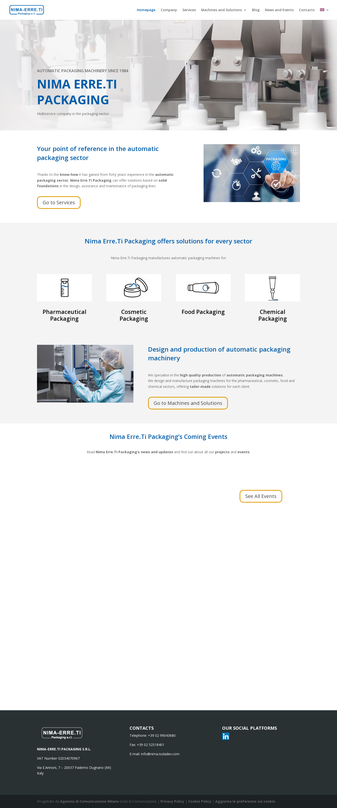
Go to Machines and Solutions (188, 403)
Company (169, 10)
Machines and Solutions (221, 10)
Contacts (307, 10)
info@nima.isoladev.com (160, 754)
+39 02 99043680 (162, 735)
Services (189, 10)
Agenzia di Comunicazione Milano (89, 801)
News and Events (279, 10)
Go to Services (59, 202)
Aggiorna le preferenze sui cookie (245, 801)
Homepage (146, 10)
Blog (256, 10)
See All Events (261, 496)
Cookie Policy (200, 801)
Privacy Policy (172, 801)
